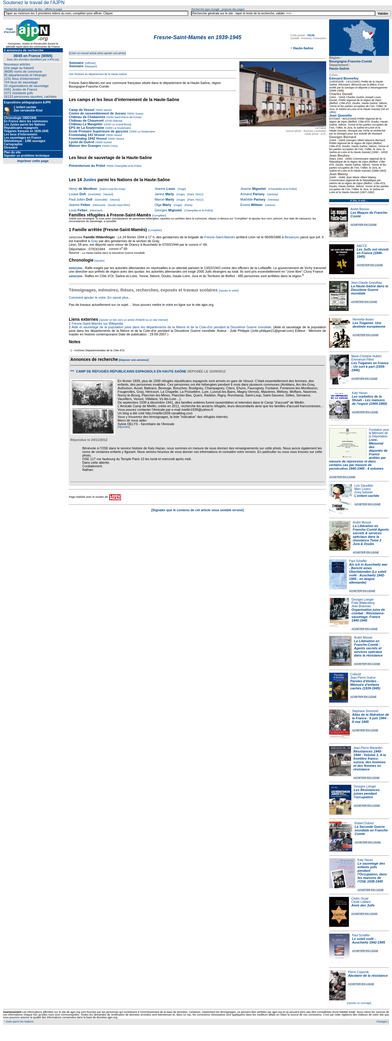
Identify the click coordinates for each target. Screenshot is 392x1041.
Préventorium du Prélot (87, 165)
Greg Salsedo (363, 492)
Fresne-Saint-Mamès (219, 237)
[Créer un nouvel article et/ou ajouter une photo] (97, 53)
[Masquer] (90, 66)
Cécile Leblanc (361, 901)
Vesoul (107, 110)
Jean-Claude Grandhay (366, 282)
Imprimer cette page (33, 161)
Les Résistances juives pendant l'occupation (366, 793)
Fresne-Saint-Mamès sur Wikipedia (98, 323)
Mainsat (117, 120)
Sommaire (76, 63)
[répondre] (124, 426)
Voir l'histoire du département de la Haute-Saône (98, 74)
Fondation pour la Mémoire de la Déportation (379, 433)
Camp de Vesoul (81, 110)
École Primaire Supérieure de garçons (98, 131)
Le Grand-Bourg (121, 124)
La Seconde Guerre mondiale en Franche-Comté (372, 830)
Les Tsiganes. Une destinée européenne (369, 324)
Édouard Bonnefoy (343, 78)
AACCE (362, 246)
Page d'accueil (9, 30)
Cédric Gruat (359, 898)
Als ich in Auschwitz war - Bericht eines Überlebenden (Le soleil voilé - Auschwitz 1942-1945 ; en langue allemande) (368, 573)
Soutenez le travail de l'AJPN (34, 2)
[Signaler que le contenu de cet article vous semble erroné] (197, 510)
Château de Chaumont (86, 120)
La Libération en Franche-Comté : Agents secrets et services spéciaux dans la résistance (368, 648)
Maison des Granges (85, 145)
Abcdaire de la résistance (368, 975)
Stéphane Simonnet (365, 711)
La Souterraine (122, 127)
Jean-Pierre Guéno (363, 677)
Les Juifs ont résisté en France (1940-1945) (372, 253)
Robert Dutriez (364, 823)
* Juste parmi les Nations (18, 1021)
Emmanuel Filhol (362, 359)
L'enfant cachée (366, 495)
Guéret (107, 142)
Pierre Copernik (358, 972)
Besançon (292, 237)
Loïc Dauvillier (363, 485)
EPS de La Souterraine (86, 127)
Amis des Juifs (363, 905)
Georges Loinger (363, 599)
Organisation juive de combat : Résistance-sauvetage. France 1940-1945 (368, 615)
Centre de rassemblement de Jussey (97, 113)
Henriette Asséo (363, 319)
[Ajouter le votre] (228, 290)
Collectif (355, 674)
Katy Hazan (359, 393)
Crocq (114, 145)
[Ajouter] (100, 260)
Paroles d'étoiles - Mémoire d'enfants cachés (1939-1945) (365, 684)
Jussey (139, 113)
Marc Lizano (362, 489)
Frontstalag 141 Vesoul (87, 135)
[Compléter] (159, 215)
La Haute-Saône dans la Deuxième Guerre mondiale (369, 289)
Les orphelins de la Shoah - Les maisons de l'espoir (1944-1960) (369, 400)
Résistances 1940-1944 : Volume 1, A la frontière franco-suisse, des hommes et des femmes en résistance (369, 760)
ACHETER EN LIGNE (363, 224)
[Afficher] (89, 63)
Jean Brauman (361, 606)
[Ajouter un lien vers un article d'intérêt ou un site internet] (133, 319)
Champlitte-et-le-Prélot (128, 165)
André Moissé (362, 522)
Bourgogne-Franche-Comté (350, 61)
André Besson (359, 209)
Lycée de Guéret (81, 142)
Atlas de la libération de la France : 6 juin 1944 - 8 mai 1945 (370, 718)
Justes (89, 179)
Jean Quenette (340, 115)
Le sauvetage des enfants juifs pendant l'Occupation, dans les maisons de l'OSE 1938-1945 (372, 872)
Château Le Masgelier (86, 124)
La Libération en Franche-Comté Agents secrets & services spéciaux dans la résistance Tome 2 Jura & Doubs (371, 535)
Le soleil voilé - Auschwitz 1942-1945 (368, 940)
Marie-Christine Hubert (366, 356)
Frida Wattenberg (363, 603)
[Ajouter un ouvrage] (359, 1003)
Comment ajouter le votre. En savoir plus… (100, 297)
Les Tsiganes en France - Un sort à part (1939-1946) (369, 366)
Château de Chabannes (87, 117)
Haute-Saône (339, 68)
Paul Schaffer (358, 561)
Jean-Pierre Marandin (367, 748)
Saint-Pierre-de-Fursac (128, 117)
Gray (94, 241)
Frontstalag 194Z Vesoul (88, 138)
